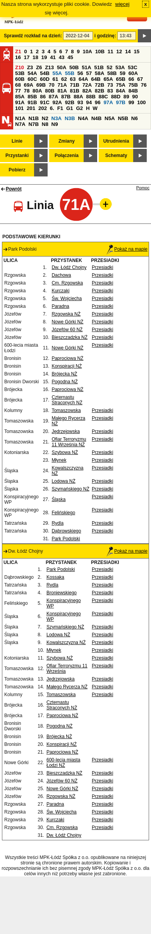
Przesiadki (102, 267)
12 (119, 51)
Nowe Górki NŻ (67, 322)
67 (140, 79)
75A (120, 85)
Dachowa (61, 275)
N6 (134, 118)
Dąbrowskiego (66, 531)
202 (42, 108)
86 (43, 97)
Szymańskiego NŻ (70, 489)
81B (74, 91)
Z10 (19, 67)
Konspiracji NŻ (66, 366)
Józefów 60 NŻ (66, 329)
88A (78, 97)
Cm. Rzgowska (67, 283)
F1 (60, 108)
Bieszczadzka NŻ (69, 337)
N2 (45, 118)
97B (120, 102)
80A (37, 91)
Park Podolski (65, 538)
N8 (45, 124)
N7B (33, 124)
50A (61, 67)
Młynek (58, 460)
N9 (54, 124)
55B (69, 73)
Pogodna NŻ (64, 381)
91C (44, 102)
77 (18, 91)
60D (44, 79)
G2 (79, 108)
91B (32, 102)
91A (19, 102)
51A (86, 67)
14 (128, 51)
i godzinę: (105, 35)
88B (90, 97)
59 (122, 73)
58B (112, 73)
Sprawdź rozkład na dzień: (33, 35)
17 (27, 57)
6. (52, 108)
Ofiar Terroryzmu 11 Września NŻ (68, 441)
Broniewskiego (61, 592)
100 (141, 102)
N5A (110, 118)
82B (99, 91)
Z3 (30, 67)
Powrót (14, 189)
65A (108, 79)
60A (133, 73)
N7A (20, 124)
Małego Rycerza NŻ (67, 687)
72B (99, 85)
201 (31, 108)
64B (95, 79)
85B (32, 97)
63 (73, 79)
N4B (96, 118)
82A (87, 91)
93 (80, 102)
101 (19, 108)
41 (53, 57)
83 (110, 91)
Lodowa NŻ (63, 481)
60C (32, 79)
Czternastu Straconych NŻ (66, 400)
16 (18, 57)
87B (65, 97)
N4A (83, 118)
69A (28, 85)
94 (89, 102)
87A (53, 97)
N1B (33, 118)
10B (100, 51)
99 (131, 102)
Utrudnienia (116, 141)
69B (41, 85)
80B (49, 91)
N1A (20, 118)
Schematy (116, 155)
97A (108, 102)
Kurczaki (60, 290)
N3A (56, 118)
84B (133, 91)
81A (62, 91)
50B (74, 67)
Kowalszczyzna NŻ (66, 642)
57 (89, 73)
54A (32, 73)
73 (110, 85)
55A (57, 73)
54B (44, 73)
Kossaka (55, 577)
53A (120, 67)
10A (87, 51)
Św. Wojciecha (66, 298)
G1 (69, 108)
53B (19, 73)
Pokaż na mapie (127, 249)
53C (132, 67)
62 (64, 79)
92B (69, 102)
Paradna (60, 306)
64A (83, 79)
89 (126, 97)
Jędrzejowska (65, 431)
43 (62, 57)
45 (70, 57)
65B (120, 79)
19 (44, 57)
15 (136, 51)
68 (18, 85)
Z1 (18, 51)
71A (62, 85)
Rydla (57, 523)
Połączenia (67, 155)
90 (135, 97)
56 (80, 73)
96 (98, 102)
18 (35, 57)
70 (52, 85)
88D (115, 97)
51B (98, 67)
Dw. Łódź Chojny (68, 267)
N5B (123, 118)
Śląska (58, 499)
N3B (70, 118)
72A (87, 85)
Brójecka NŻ (64, 374)
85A (19, 97)
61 (55, 79)
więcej (122, 4)
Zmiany (66, 141)
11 (110, 51)
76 (144, 85)
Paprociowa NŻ (67, 358)
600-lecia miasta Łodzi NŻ (63, 762)
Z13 (49, 67)
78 (27, 91)
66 (131, 79)
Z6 (39, 67)
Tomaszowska (66, 410)
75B (133, 85)
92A (57, 102)
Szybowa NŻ (64, 452)
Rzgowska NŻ (66, 314)
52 (110, 67)
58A (99, 73)
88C (103, 97)
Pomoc (142, 187)
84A (120, 91)
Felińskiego (63, 512)
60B (19, 79)
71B (74, 85)
